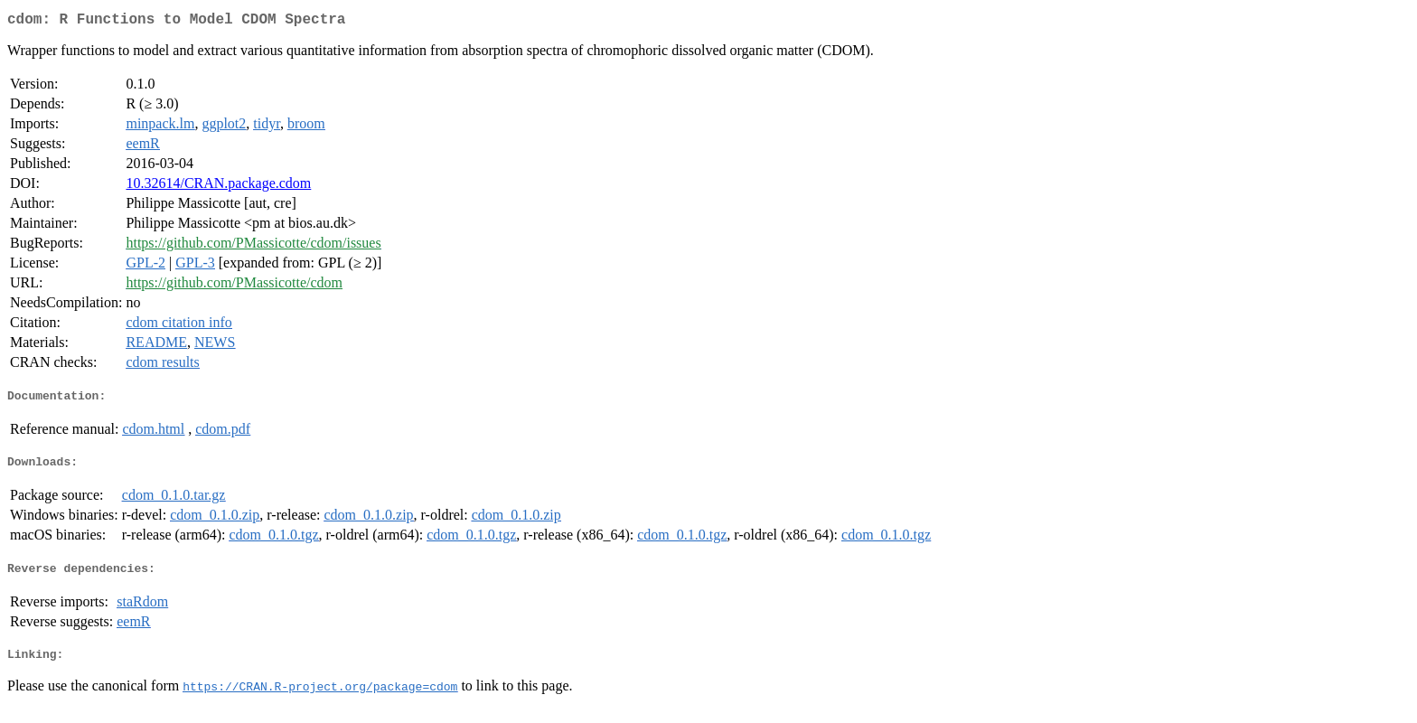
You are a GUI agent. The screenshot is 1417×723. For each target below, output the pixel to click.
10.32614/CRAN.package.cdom (218, 186)
